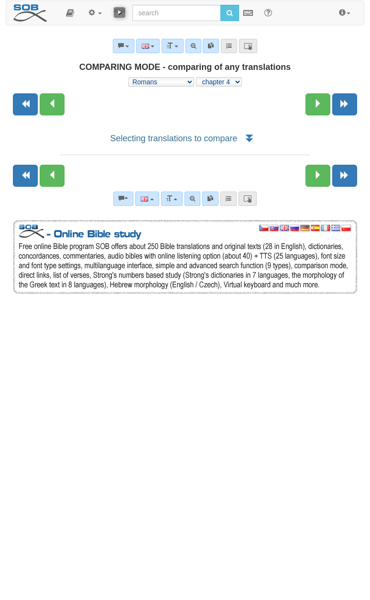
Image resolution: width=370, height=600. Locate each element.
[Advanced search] (192, 199)
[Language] (147, 199)
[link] (210, 199)
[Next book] (344, 104)
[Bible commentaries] (123, 199)
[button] (70, 13)
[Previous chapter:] (52, 104)
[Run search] (229, 13)
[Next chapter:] (317, 104)
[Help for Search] (268, 12)
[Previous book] (25, 104)
